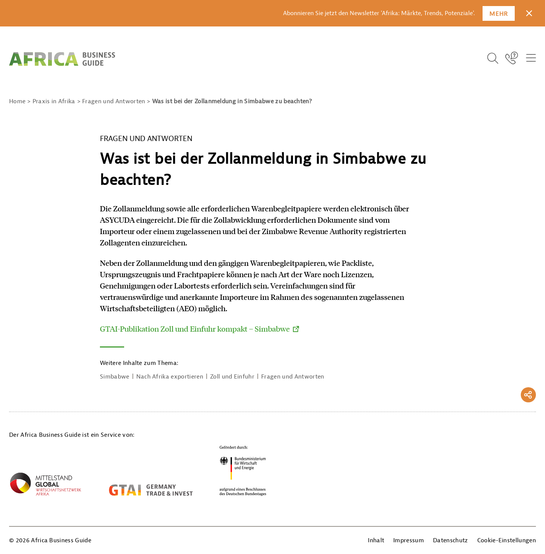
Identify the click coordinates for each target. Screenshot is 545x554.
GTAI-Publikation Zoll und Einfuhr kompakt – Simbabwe (195, 329)
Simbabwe (114, 376)
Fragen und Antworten (292, 376)
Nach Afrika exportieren (169, 376)
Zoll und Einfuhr (232, 376)
